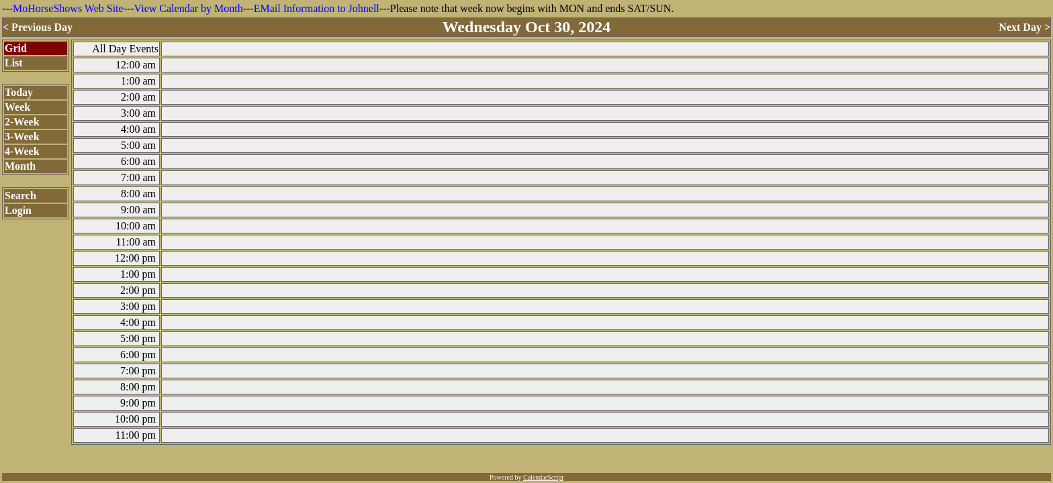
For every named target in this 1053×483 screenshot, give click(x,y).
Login (18, 210)
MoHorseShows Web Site (68, 8)
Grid (16, 48)
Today (19, 92)
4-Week (22, 151)
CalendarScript (543, 477)
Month (20, 166)
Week (17, 107)
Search (20, 195)
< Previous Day (38, 27)
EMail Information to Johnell (316, 8)
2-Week (22, 121)
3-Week (22, 136)
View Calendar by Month (188, 8)
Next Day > (1024, 27)
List (14, 62)
